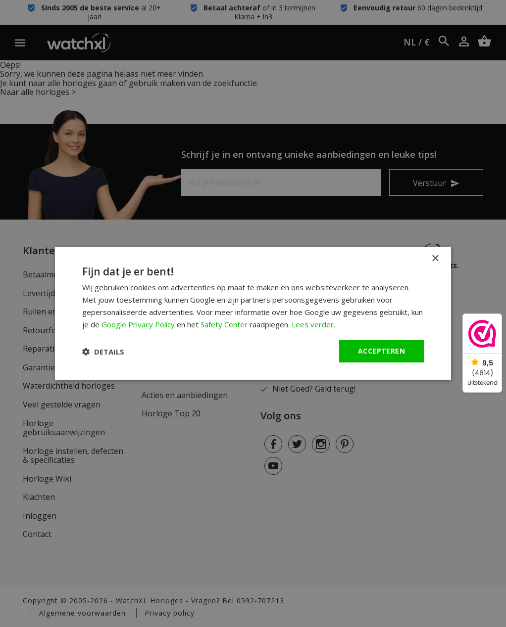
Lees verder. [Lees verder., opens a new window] (313, 324)
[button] (103, 351)
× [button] (435, 259)
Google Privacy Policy (138, 324)
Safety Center (224, 324)
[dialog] (253, 313)
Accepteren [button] (381, 351)
